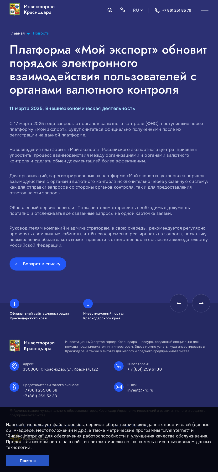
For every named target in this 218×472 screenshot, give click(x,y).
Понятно (28, 460)
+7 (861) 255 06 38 (40, 390)
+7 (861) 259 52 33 (40, 395)
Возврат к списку (42, 263)
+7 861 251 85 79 (173, 10)
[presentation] (177, 303)
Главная (17, 33)
